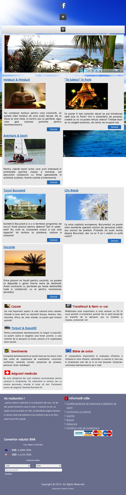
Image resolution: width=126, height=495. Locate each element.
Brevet (70, 420)
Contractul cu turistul (79, 411)
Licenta (71, 415)
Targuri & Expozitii (23, 328)
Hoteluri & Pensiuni (16, 79)
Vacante (9, 247)
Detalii (53, 129)
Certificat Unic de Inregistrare (83, 428)
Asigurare (72, 424)
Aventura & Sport (15, 135)
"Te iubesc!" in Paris (78, 79)
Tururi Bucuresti (14, 190)
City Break (71, 190)
